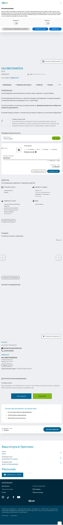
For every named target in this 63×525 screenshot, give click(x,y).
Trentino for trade (7, 489)
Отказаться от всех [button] (40, 29)
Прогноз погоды (38, 492)
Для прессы (6, 486)
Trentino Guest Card (39, 486)
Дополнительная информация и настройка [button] (15, 29)
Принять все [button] (55, 29)
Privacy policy (5, 515)
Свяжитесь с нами (12, 475)
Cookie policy (14, 515)
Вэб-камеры (37, 489)
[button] (60, 2)
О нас (4, 492)
